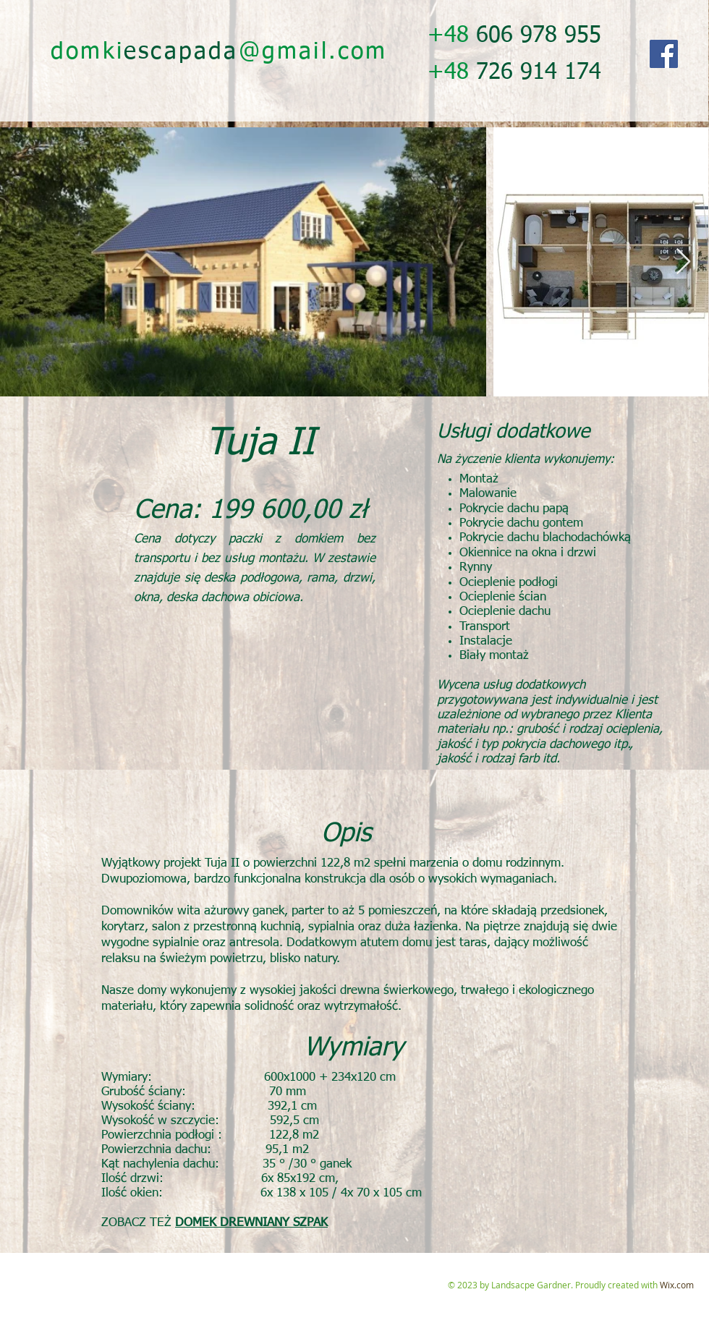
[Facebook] (664, 54)
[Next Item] (683, 262)
